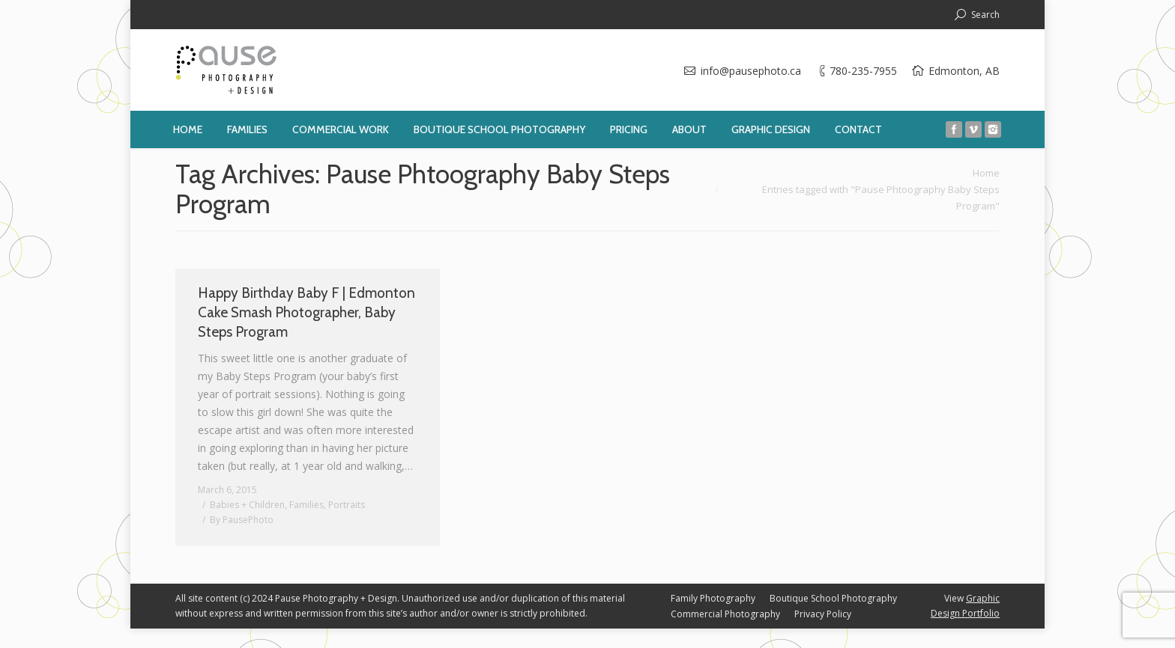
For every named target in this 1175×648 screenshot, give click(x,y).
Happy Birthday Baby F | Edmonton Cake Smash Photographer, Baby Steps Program (306, 312)
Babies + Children (247, 504)
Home (986, 173)
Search (985, 14)
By (242, 519)
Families (306, 504)
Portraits (346, 504)
